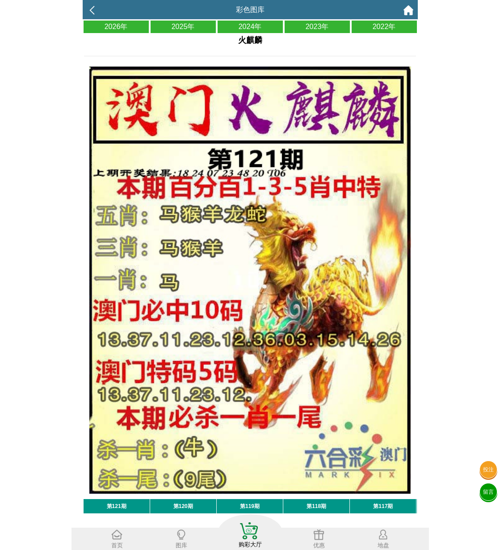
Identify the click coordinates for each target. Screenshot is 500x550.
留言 (488, 492)
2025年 (183, 26)
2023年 (317, 26)
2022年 (384, 26)
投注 (488, 469)
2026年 (116, 26)
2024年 (250, 26)
